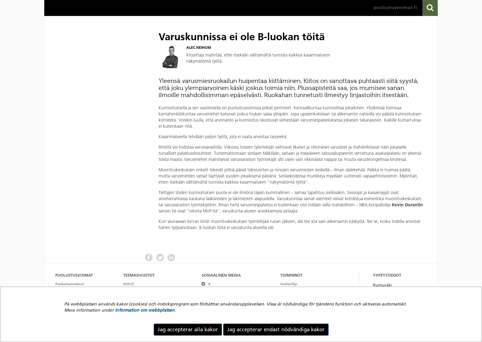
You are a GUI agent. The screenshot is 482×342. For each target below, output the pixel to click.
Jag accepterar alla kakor (188, 329)
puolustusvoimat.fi (395, 7)
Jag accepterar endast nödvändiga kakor (276, 329)
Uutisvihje (289, 284)
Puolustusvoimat (69, 284)
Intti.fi (128, 284)
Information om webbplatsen (145, 310)
